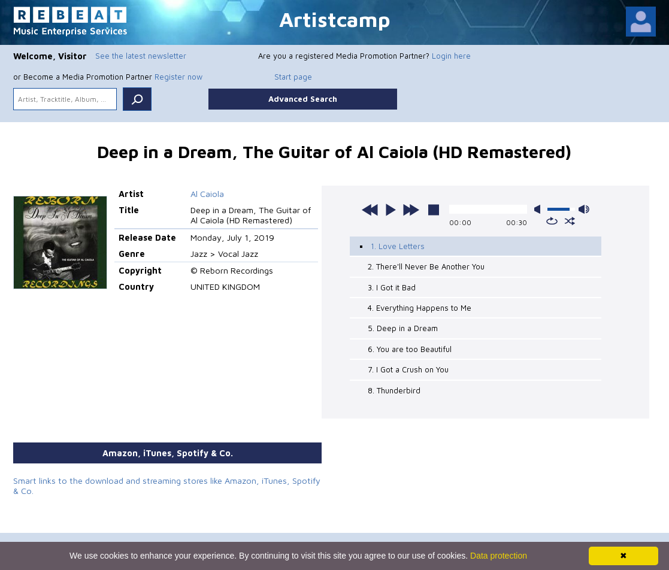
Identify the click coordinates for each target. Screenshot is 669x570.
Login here (451, 55)
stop (433, 209)
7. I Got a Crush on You (408, 369)
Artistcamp (334, 19)
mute (539, 209)
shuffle (569, 221)
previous (370, 209)
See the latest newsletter (140, 55)
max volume (584, 209)
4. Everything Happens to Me (419, 308)
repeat (551, 221)
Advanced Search (302, 99)
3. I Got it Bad (392, 287)
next (410, 209)
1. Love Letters (398, 246)
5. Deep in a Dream (403, 328)
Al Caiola (207, 194)
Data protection (498, 555)
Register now (178, 76)
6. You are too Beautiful (410, 349)
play (390, 210)
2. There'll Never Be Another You (426, 266)
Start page (293, 76)
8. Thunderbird (394, 390)
